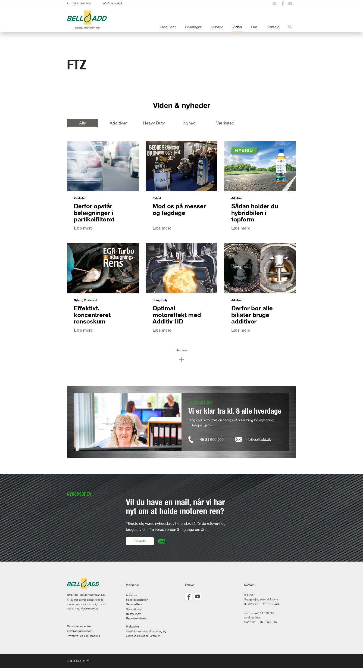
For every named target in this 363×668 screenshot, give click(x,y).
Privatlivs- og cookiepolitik (83, 635)
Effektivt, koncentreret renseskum (92, 314)
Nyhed (189, 122)
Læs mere (83, 228)
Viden (237, 27)
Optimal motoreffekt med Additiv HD (177, 314)
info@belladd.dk (112, 3)
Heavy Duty (154, 122)
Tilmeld (140, 541)
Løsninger (193, 27)
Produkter (168, 27)
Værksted (225, 122)
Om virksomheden (79, 626)
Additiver (118, 122)
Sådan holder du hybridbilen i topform (254, 212)
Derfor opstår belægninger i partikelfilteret (94, 212)
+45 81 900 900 (81, 3)
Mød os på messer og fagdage (179, 209)
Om (254, 27)
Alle (82, 122)
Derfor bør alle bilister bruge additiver (252, 314)
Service (217, 27)
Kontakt (272, 27)
